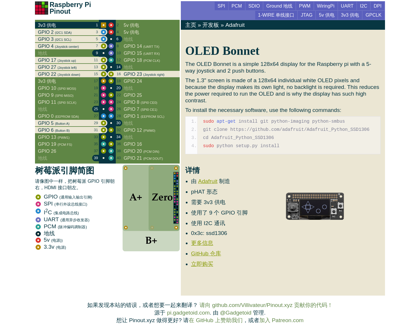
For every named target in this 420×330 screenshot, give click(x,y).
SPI (61, 204)
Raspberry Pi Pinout (70, 8)
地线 (45, 233)
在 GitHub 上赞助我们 (215, 320)
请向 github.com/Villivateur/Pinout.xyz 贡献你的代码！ (266, 305)
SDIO (254, 5)
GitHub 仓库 (206, 253)
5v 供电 (327, 14)
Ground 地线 (279, 5)
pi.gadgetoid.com (188, 313)
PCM (61, 226)
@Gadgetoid (235, 313)
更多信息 (202, 243)
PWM (304, 5)
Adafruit (235, 25)
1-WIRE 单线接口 (276, 14)
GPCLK (373, 14)
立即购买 (202, 264)
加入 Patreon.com (281, 320)
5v (49, 240)
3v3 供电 (350, 14)
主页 (190, 25)
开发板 (210, 25)
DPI (378, 5)
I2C (363, 5)
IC (57, 212)
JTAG (306, 14)
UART (63, 219)
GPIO (64, 197)
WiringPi (326, 5)
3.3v (51, 247)
